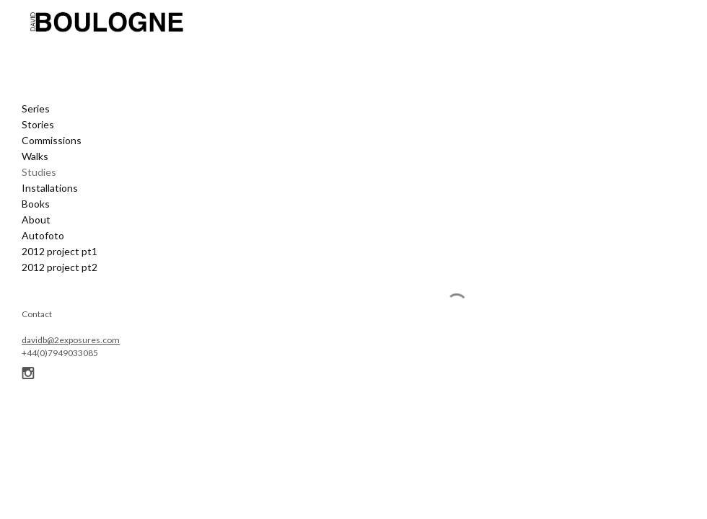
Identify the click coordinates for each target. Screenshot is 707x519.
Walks (35, 156)
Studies (39, 172)
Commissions (52, 140)
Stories (38, 124)
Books (36, 204)
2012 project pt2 (59, 267)
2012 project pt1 (59, 251)
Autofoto (43, 235)
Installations (50, 188)
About (36, 219)
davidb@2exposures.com (71, 339)
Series (36, 108)
